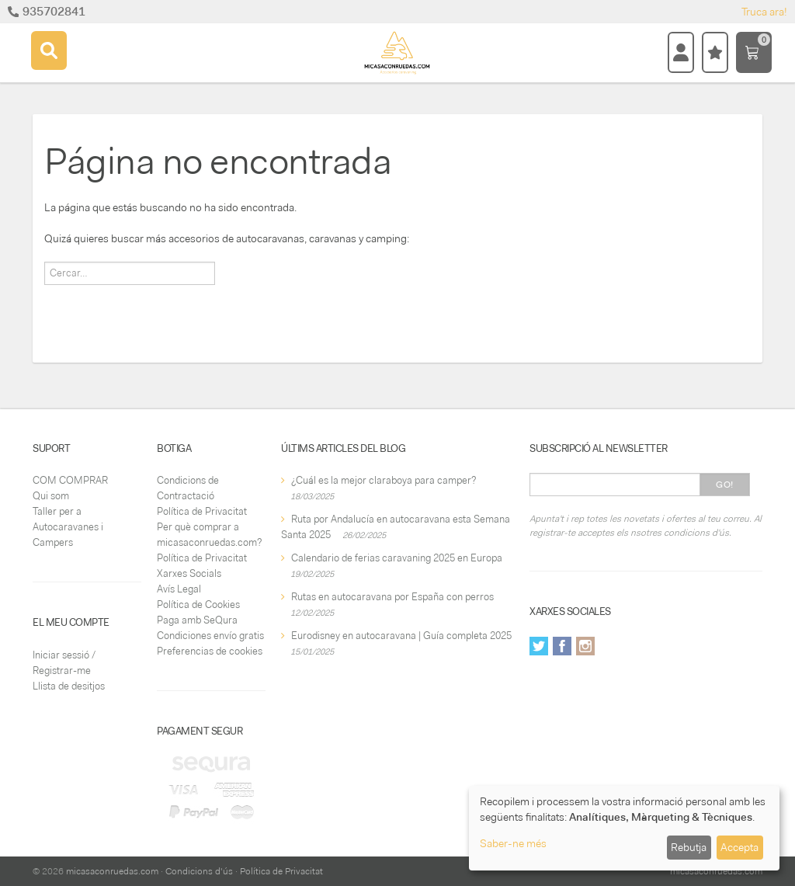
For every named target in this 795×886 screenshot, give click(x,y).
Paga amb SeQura (197, 620)
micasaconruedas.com (112, 871)
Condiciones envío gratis (210, 635)
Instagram (585, 646)
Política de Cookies (198, 604)
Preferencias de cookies (209, 651)
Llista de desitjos (69, 686)
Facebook (562, 646)
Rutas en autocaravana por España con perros (392, 596)
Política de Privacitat (202, 511)
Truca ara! (764, 12)
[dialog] (624, 828)
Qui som (51, 495)
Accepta (739, 847)
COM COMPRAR (70, 480)
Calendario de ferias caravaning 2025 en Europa (396, 558)
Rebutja (688, 847)
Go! (725, 484)
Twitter (538, 646)
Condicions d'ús (199, 871)
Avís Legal (179, 589)
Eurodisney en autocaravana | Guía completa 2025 (401, 635)
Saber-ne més (513, 843)
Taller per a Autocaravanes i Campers (68, 527)
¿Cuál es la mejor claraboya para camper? (383, 480)
